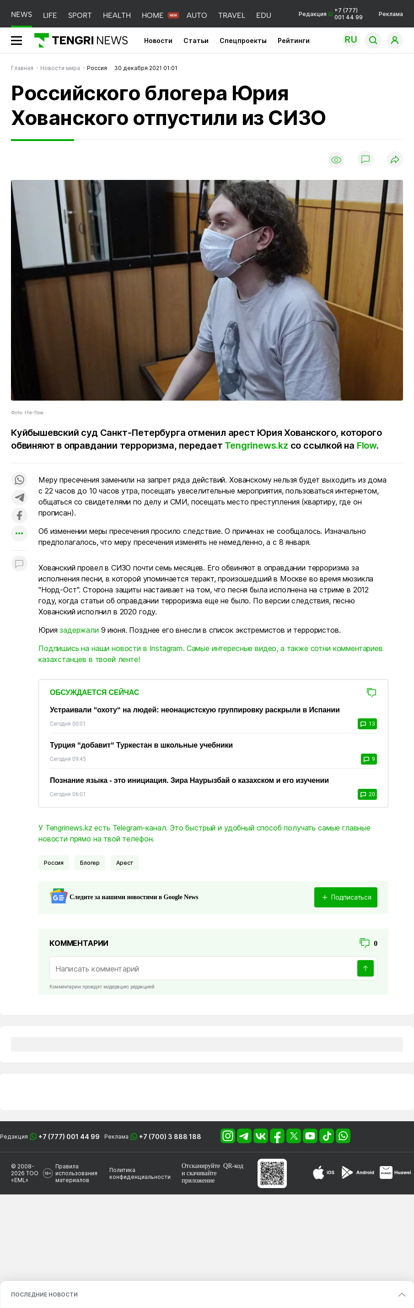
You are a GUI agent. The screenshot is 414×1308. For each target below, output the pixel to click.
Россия (54, 862)
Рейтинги (294, 40)
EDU (263, 15)
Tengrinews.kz (257, 445)
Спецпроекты (243, 40)
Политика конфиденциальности (140, 1173)
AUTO (197, 15)
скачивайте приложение (199, 1177)
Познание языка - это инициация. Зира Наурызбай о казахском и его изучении (189, 780)
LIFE (50, 15)
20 (367, 794)
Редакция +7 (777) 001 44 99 (331, 14)
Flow (366, 445)
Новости (158, 40)
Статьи (196, 40)
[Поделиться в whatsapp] (19, 480)
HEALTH (117, 15)
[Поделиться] (395, 160)
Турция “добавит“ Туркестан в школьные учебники (141, 745)
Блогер (90, 862)
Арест (125, 862)
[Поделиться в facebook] (19, 516)
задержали (79, 630)
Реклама (391, 14)
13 (367, 723)
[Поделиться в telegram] (19, 498)
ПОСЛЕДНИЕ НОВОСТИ (44, 1294)
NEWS (21, 14)
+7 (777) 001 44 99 (69, 1136)
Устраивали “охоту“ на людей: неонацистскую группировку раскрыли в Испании (195, 710)
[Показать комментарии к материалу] (19, 564)
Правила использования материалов (76, 1173)
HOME (153, 15)
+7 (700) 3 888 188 (170, 1136)
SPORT (80, 15)
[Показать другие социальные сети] (19, 534)
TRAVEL (231, 15)
